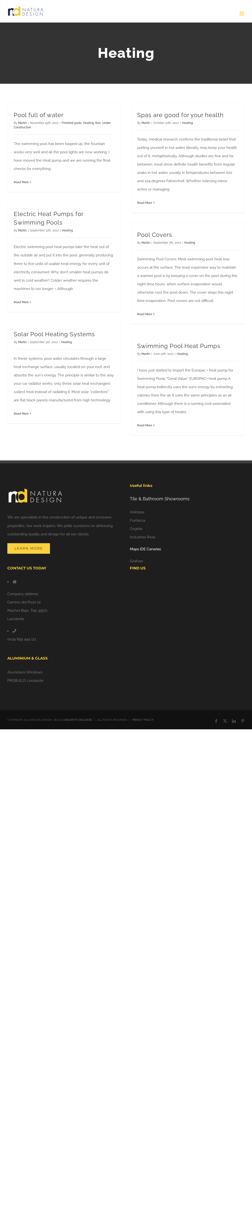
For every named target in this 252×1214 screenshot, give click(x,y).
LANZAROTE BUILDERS (77, 719)
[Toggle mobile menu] (242, 13)
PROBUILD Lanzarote (25, 680)
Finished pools (72, 123)
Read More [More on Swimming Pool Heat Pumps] (144, 425)
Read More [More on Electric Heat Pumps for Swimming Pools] (21, 302)
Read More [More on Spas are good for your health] (144, 202)
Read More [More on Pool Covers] (144, 314)
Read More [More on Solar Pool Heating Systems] (21, 413)
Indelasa (137, 512)
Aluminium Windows (24, 672)
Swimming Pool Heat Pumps (178, 346)
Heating (88, 123)
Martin (22, 123)
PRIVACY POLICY (143, 719)
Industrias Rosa (142, 537)
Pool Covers (154, 234)
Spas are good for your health (180, 115)
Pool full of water (38, 115)
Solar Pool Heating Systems (54, 334)
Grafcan (136, 561)
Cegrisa (136, 529)
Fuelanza (137, 520)
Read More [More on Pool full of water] (21, 182)
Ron (98, 123)
